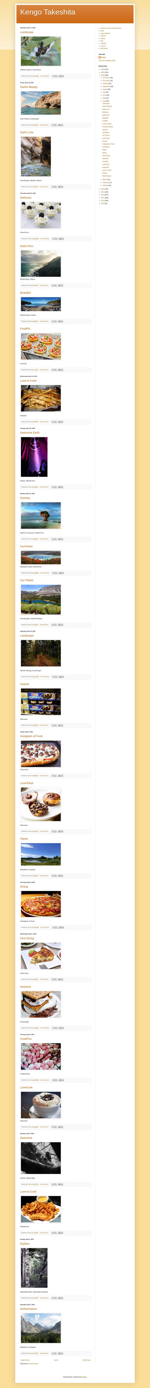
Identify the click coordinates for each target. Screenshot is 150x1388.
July (104, 92)
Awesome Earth (29, 432)
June (104, 95)
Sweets (24, 684)
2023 (103, 69)
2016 (103, 201)
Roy (102, 41)
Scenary (25, 497)
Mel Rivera (104, 48)
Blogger (83, 1377)
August (105, 89)
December (106, 78)
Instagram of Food (31, 736)
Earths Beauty (28, 86)
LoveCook (26, 1087)
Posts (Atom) (33, 1364)
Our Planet (26, 580)
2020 (103, 189)
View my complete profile (107, 60)
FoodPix (25, 328)
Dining (24, 886)
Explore (25, 1243)
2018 (103, 195)
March (105, 179)
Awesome (26, 1137)
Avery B (103, 46)
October (106, 83)
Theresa (103, 43)
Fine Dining (27, 938)
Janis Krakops (105, 33)
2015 (103, 203)
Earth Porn (26, 246)
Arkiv (102, 31)
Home (56, 1360)
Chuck (103, 57)
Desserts (25, 986)
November (106, 81)
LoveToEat (26, 783)
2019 (103, 192)
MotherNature (28, 1308)
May (104, 98)
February (106, 182)
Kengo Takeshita (47, 12)
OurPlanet (26, 546)
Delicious (25, 197)
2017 (103, 198)
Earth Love (26, 132)
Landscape (27, 32)
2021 (103, 75)
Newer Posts (25, 1360)
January (106, 185)
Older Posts (87, 1360)
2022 (103, 72)
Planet (24, 838)
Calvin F (103, 36)
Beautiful (25, 292)
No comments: (45, 76)
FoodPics (26, 1038)
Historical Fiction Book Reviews (111, 28)
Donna (103, 38)
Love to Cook (28, 380)
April (104, 101)
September (107, 86)
